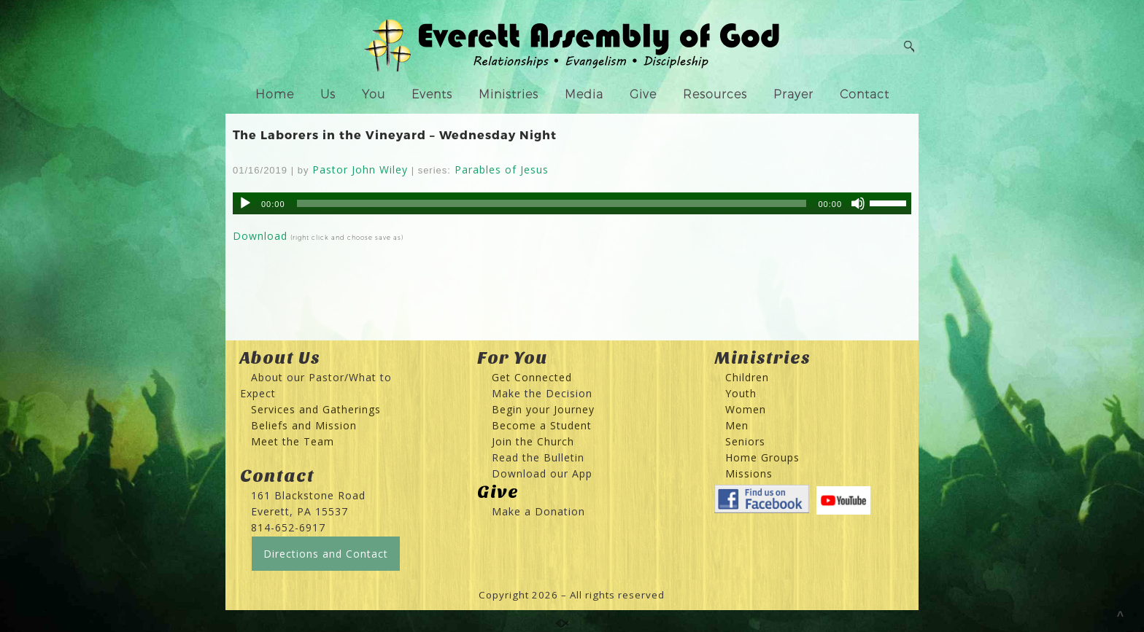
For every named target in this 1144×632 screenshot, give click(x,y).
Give (643, 94)
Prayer (793, 94)
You (373, 94)
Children (747, 377)
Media (584, 94)
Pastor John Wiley (360, 169)
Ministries (508, 94)
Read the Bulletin (538, 457)
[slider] (552, 203)
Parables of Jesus (502, 169)
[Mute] (858, 203)
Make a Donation (538, 511)
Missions (749, 473)
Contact (864, 94)
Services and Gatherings (316, 409)
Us (328, 94)
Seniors (745, 441)
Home (274, 94)
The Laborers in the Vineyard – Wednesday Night (395, 134)
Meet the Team (292, 441)
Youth (741, 393)
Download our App (542, 473)
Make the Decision (542, 393)
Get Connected (530, 377)
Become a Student (542, 425)
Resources (715, 94)
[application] (572, 203)
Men (737, 425)
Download (260, 236)
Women (745, 409)
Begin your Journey (538, 409)
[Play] (245, 203)
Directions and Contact (325, 554)
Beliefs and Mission (304, 425)
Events (431, 94)
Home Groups (762, 457)
